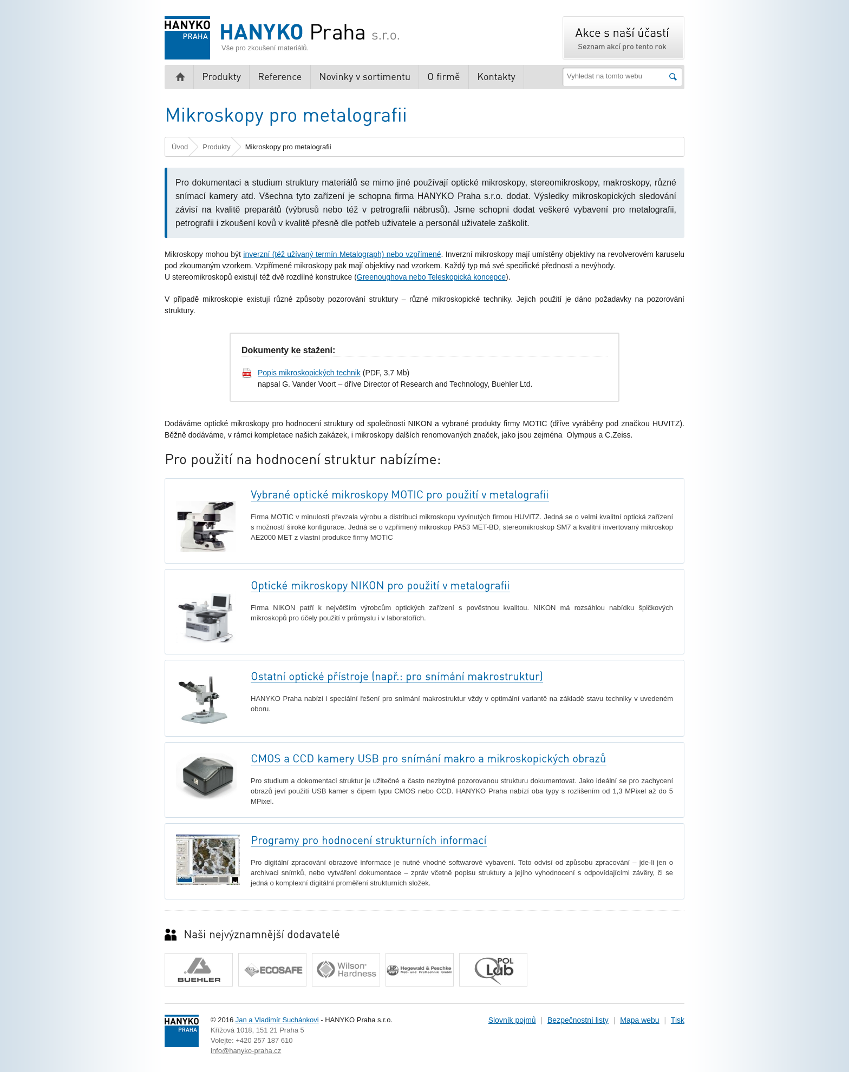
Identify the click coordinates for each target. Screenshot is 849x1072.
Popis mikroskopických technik (309, 372)
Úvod (180, 147)
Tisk (677, 1020)
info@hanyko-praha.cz (246, 1051)
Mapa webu (639, 1020)
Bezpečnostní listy (578, 1020)
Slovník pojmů (512, 1020)
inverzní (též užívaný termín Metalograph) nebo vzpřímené (342, 254)
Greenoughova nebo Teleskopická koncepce (431, 277)
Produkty (216, 147)
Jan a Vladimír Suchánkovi (277, 1020)
